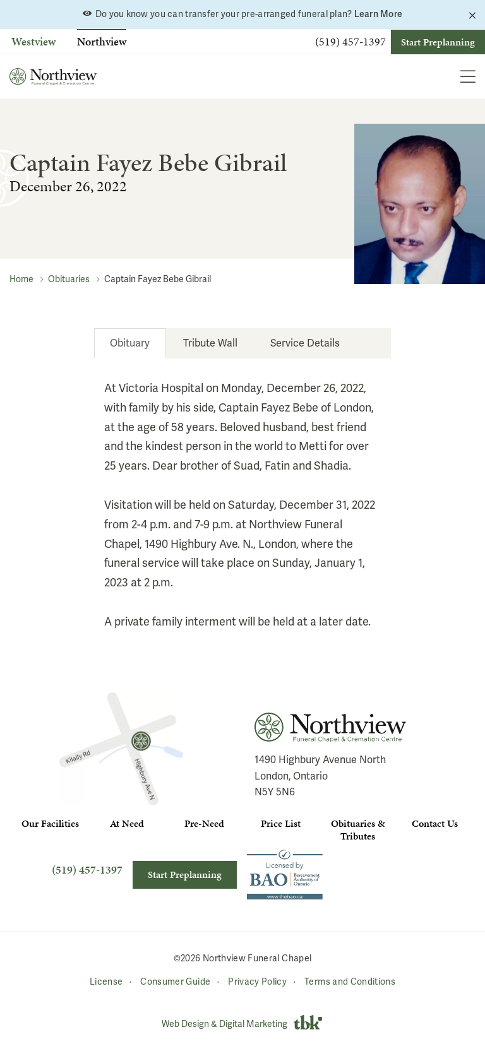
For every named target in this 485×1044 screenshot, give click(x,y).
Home (21, 279)
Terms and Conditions (349, 981)
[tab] (130, 343)
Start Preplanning (438, 42)
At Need (127, 823)
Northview (101, 41)
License (106, 981)
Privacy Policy (257, 981)
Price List (281, 823)
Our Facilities (50, 823)
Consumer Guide (175, 981)
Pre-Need (204, 823)
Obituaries (69, 279)
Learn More (378, 13)
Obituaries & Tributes (358, 829)
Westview (33, 41)
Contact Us (435, 823)
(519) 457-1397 (350, 41)
